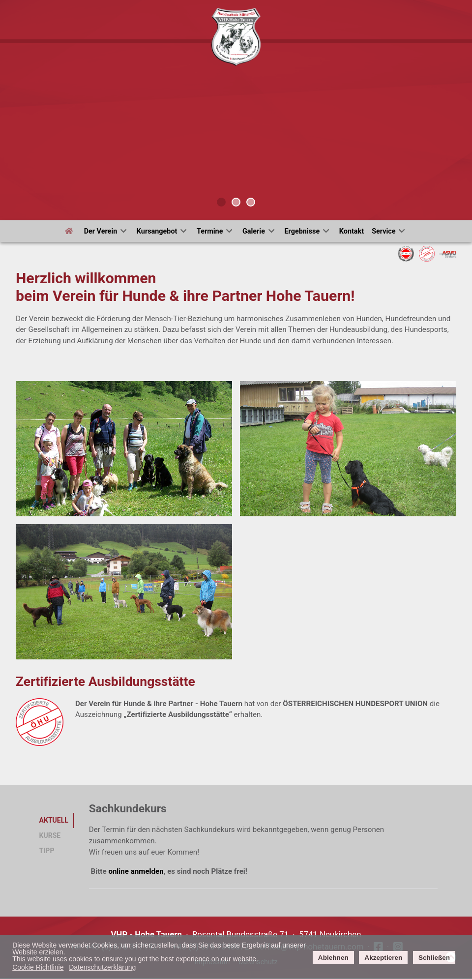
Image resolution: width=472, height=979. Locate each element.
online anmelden (135, 871)
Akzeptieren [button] (383, 957)
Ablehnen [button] (333, 957)
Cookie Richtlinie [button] (37, 967)
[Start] (70, 231)
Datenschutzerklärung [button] (102, 967)
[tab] (221, 202)
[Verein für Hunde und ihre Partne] (236, 36)
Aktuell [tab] (53, 820)
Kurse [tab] (50, 835)
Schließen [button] (434, 957)
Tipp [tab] (47, 851)
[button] (124, 448)
